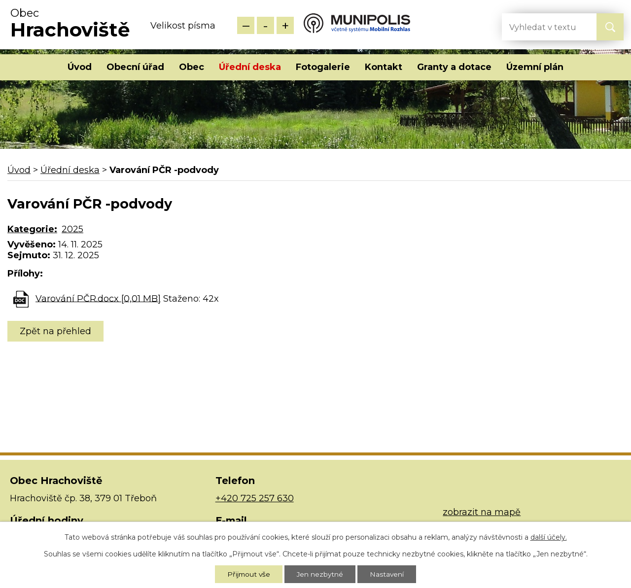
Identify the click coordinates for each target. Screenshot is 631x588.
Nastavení (388, 573)
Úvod (80, 67)
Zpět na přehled (55, 331)
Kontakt (383, 67)
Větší (285, 25)
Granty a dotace (454, 67)
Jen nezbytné (320, 573)
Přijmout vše (248, 573)
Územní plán (534, 67)
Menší (245, 25)
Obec (191, 67)
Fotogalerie (323, 67)
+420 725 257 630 (254, 498)
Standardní (265, 25)
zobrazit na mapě (482, 512)
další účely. (548, 536)
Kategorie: (32, 229)
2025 (72, 229)
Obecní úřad (135, 67)
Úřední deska (250, 67)
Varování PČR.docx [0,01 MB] (98, 298)
